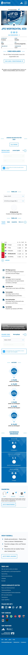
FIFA (14, 639)
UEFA (10, 639)
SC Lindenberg (10, 256)
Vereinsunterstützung (6, 576)
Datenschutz (16, 642)
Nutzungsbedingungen (6, 642)
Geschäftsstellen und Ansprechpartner (11, 571)
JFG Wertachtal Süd (12, 253)
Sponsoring (4, 573)
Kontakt (3, 581)
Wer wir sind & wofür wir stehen (9, 569)
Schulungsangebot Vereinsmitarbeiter (10, 592)
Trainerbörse (4, 597)
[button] (11, 32)
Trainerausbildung (6, 590)
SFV (2, 639)
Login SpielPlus (5, 599)
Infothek (3, 578)
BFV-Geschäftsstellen (6, 595)
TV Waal (9, 247)
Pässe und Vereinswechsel (8, 588)
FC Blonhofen (10, 250)
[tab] (5, 150)
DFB (6, 639)
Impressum (23, 642)
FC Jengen (10, 244)
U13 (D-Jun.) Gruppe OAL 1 (20, 43)
